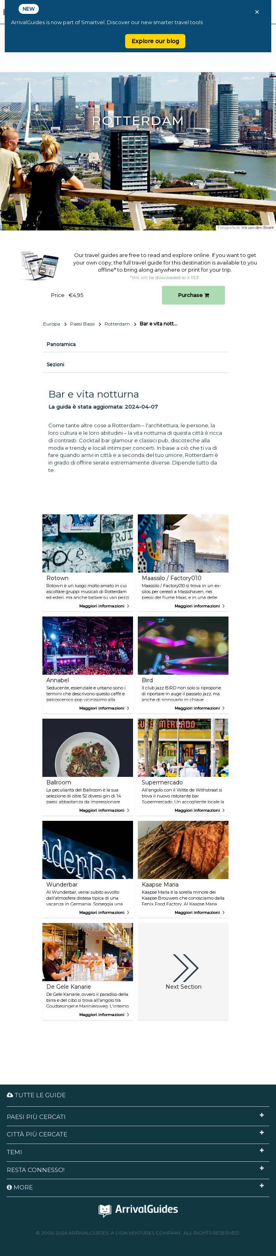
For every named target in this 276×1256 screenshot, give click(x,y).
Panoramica (61, 344)
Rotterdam (117, 324)
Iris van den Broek (258, 227)
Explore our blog (155, 41)
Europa (51, 324)
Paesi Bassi (82, 324)
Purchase (193, 295)
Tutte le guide (36, 1095)
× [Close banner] (257, 12)
